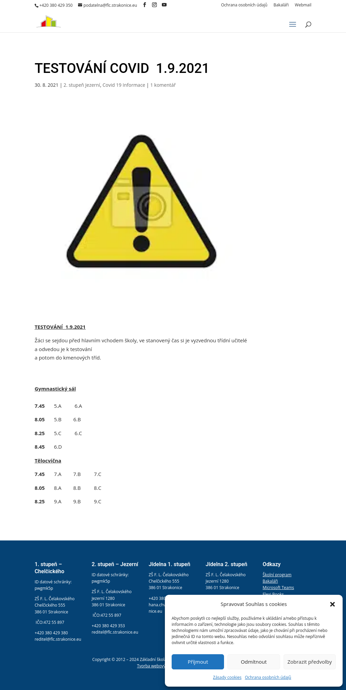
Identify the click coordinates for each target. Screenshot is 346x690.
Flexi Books (273, 594)
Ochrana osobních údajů (268, 677)
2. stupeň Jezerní (82, 85)
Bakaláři (281, 5)
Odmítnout (254, 661)
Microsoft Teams (278, 587)
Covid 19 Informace (123, 85)
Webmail (303, 5)
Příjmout (198, 661)
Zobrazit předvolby (310, 661)
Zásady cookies (227, 677)
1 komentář (163, 85)
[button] (332, 604)
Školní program (277, 575)
